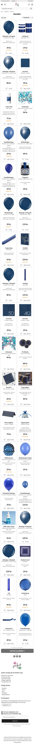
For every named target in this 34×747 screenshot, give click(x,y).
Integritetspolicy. (17, 725)
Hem (2, 11)
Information (30, 1)
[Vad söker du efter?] (17, 8)
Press (3, 691)
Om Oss (3, 689)
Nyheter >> (14, 1)
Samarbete (4, 693)
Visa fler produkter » (17, 651)
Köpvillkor (4, 688)
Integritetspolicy (6, 694)
